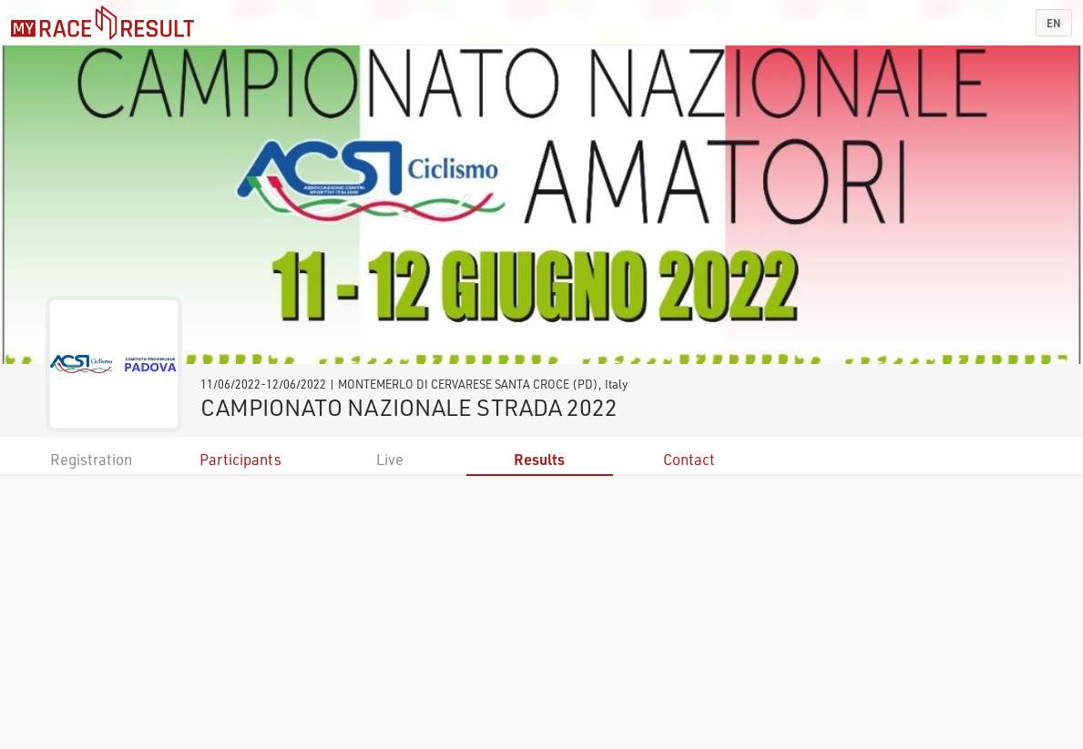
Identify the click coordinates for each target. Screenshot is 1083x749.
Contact (689, 459)
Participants (240, 459)
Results (539, 459)
